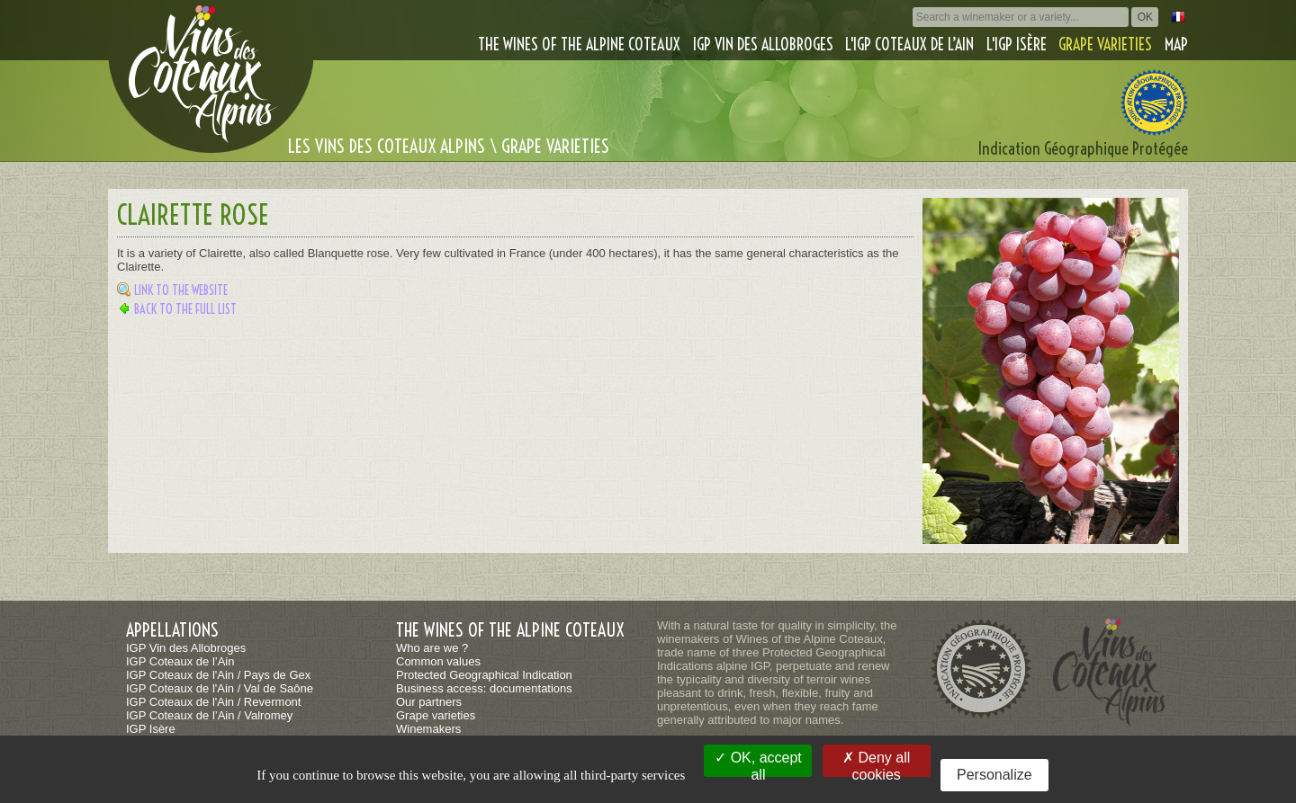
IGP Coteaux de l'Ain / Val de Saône (219, 688)
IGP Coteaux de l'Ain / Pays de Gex (218, 675)
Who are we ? (432, 648)
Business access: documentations (484, 688)
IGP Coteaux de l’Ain (180, 661)
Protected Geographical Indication (484, 675)
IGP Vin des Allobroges (763, 44)
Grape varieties (1105, 44)
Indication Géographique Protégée (1083, 148)
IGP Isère (151, 729)
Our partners (429, 702)
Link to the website (181, 290)
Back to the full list (185, 309)
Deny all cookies (876, 763)
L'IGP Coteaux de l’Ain (909, 44)
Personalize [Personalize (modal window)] (994, 774)
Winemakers (428, 729)
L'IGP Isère (1016, 44)
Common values (438, 661)
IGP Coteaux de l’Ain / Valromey (209, 715)
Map (1176, 44)
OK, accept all (758, 763)
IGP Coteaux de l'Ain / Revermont (213, 702)
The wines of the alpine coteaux (579, 44)
